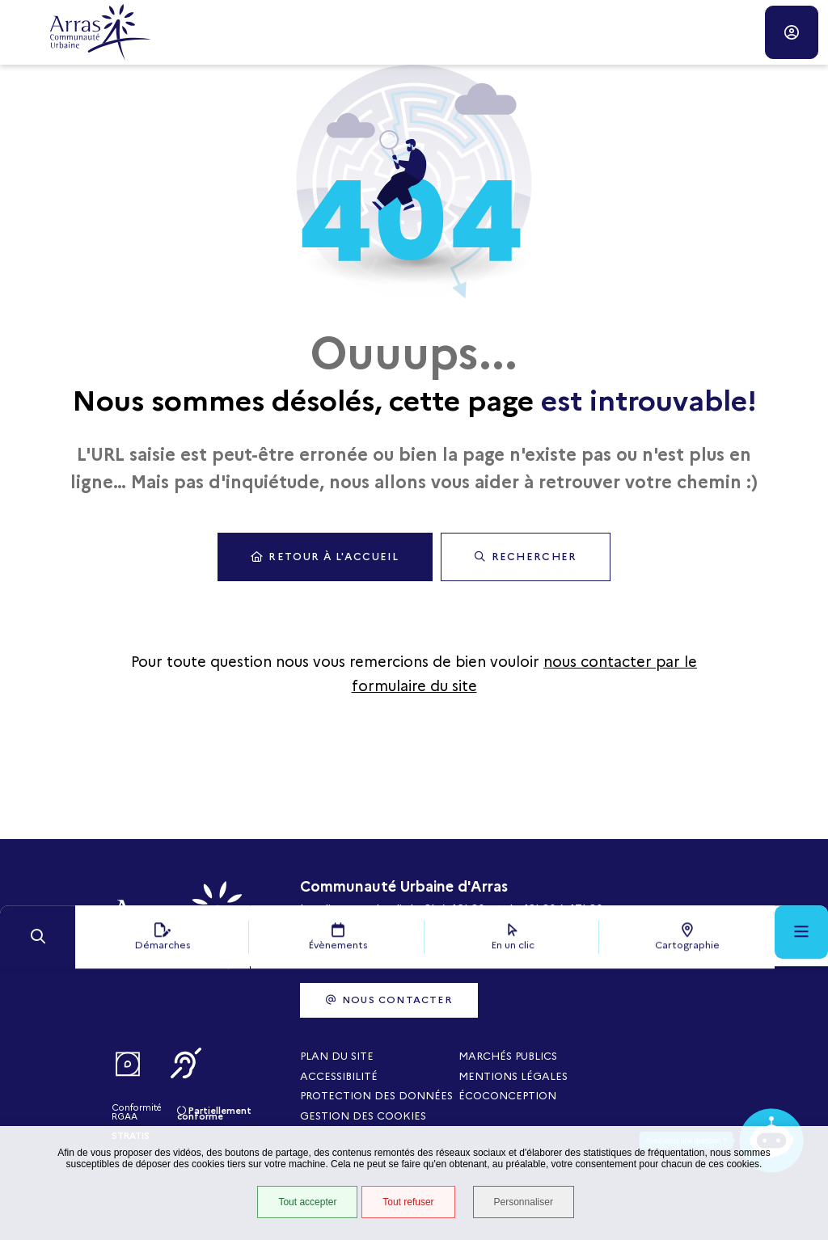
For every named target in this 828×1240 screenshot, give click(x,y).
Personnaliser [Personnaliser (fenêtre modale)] (525, 1202)
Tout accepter (306, 1202)
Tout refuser (407, 1202)
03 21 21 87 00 (340, 966)
